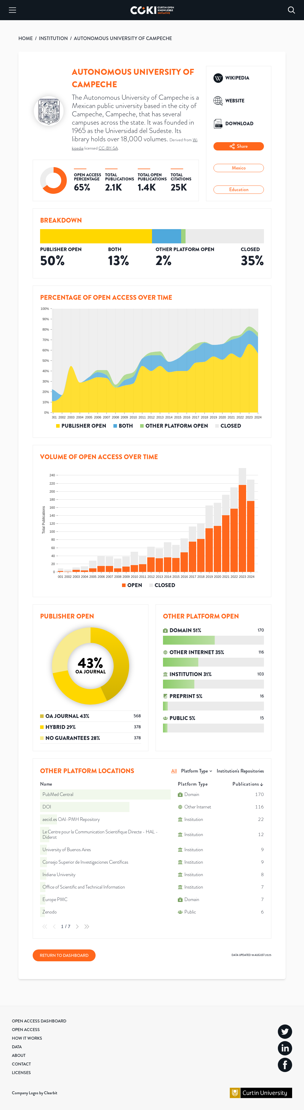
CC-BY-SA (108, 148)
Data (17, 1047)
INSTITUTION (53, 38)
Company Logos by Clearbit (34, 1093)
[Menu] (12, 10)
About (19, 1055)
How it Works (27, 1038)
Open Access (26, 1030)
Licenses (21, 1073)
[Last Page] (86, 926)
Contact (21, 1064)
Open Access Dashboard (39, 1021)
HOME (25, 38)
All (174, 771)
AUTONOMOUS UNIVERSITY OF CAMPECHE (123, 38)
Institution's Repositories (240, 771)
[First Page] (45, 926)
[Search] (291, 10)
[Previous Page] (54, 926)
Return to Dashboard (64, 955)
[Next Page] (77, 926)
